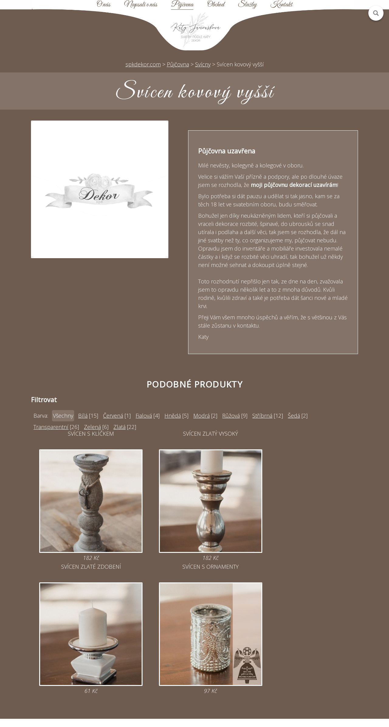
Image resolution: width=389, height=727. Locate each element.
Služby (247, 4)
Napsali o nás (140, 4)
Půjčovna (182, 4)
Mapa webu (237, 654)
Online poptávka (152, 654)
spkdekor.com (143, 64)
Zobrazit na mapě (67, 687)
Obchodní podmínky (237, 665)
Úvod (237, 632)
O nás (103, 4)
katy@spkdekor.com (152, 643)
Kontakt (281, 4)
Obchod (215, 4)
